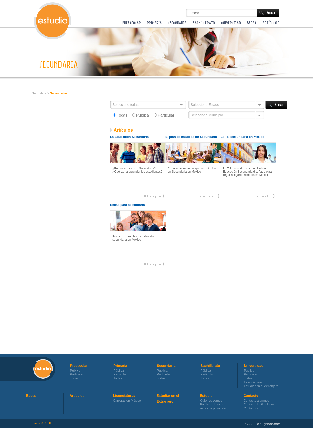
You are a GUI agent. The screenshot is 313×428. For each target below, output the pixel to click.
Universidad (253, 366)
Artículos (77, 396)
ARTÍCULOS (270, 22)
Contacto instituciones (259, 404)
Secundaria (166, 366)
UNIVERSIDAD (231, 22)
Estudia (206, 396)
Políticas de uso (211, 404)
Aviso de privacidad (214, 408)
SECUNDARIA (177, 22)
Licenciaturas (253, 382)
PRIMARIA (154, 22)
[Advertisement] (167, 84)
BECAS (251, 22)
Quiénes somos (211, 400)
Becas (31, 396)
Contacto (251, 396)
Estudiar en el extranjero (261, 386)
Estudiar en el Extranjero (167, 396)
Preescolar (79, 366)
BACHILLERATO (204, 22)
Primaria (120, 366)
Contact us (251, 408)
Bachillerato (210, 366)
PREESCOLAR (131, 22)
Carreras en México (127, 400)
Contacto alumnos (256, 400)
